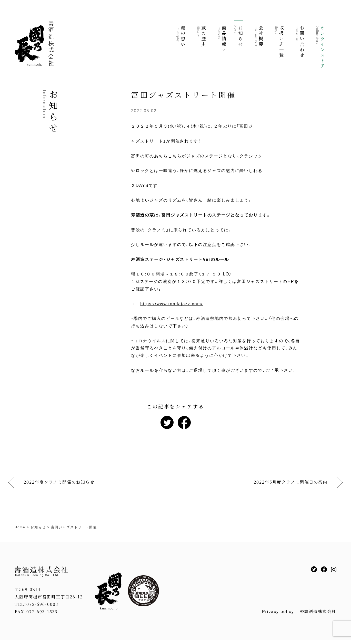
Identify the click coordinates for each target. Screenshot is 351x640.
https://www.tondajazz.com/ (171, 304)
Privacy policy (278, 611)
